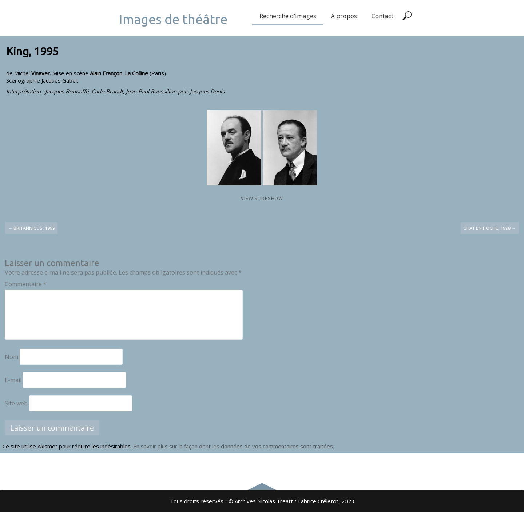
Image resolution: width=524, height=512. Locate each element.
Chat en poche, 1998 (489, 228)
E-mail (13, 380)
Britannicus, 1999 (31, 228)
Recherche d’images (287, 16)
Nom (11, 357)
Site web (16, 403)
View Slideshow (262, 198)
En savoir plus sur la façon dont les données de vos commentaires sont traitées (233, 446)
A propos (344, 16)
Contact (382, 16)
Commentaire (26, 284)
